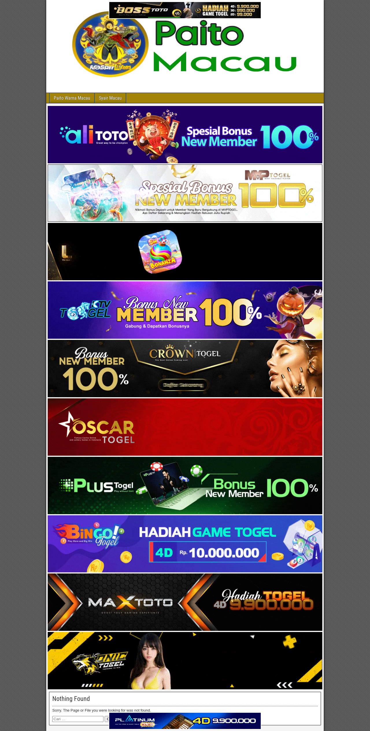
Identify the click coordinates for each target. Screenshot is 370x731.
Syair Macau (110, 98)
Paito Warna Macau (72, 98)
